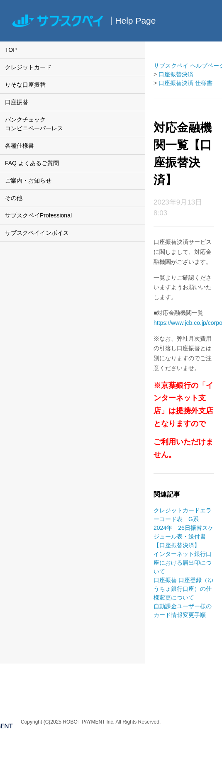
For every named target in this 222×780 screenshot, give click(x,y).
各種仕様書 (19, 145)
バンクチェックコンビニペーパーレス (34, 124)
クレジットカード (28, 67)
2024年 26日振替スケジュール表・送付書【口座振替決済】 (184, 536)
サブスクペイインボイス (37, 232)
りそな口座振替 (25, 84)
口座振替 (16, 102)
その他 (13, 198)
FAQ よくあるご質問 (32, 163)
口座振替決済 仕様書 (185, 83)
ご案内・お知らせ (28, 180)
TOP (11, 49)
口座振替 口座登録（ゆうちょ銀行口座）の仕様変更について (183, 589)
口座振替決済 (176, 74)
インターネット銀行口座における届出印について (183, 563)
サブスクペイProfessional (38, 215)
